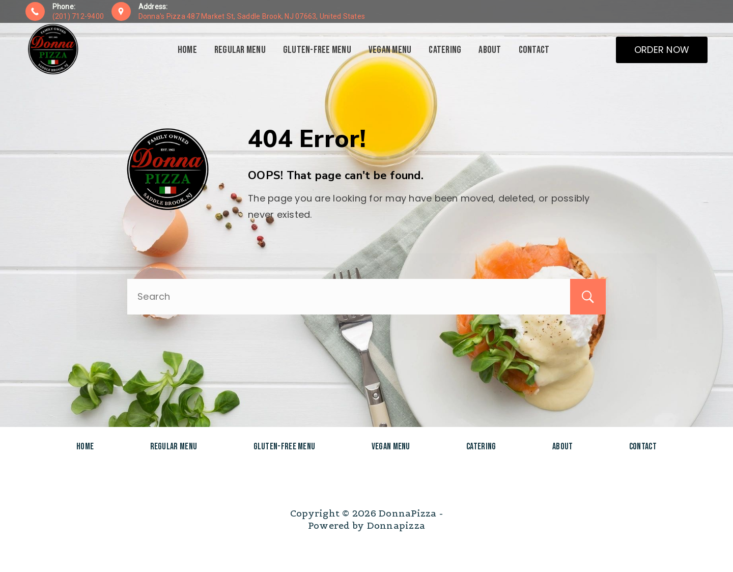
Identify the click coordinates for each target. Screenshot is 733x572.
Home (187, 50)
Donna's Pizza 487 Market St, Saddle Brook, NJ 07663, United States (251, 16)
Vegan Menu (390, 50)
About (489, 50)
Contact (534, 50)
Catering (445, 50)
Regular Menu (240, 50)
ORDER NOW (661, 49)
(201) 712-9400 (78, 16)
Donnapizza (396, 525)
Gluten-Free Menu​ (317, 50)
